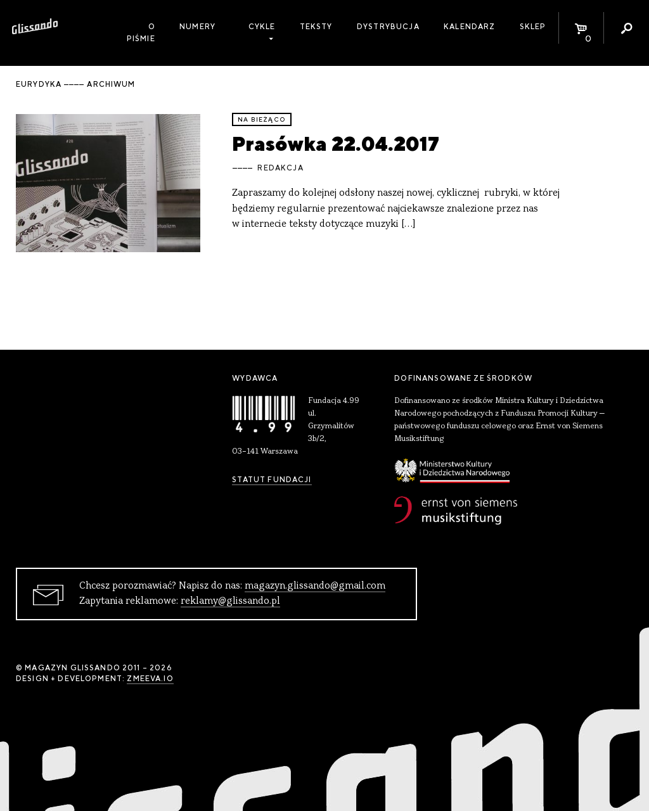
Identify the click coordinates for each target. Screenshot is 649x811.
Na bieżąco (262, 119)
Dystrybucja (388, 26)
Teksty (316, 26)
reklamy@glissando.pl (230, 601)
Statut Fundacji (271, 479)
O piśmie (141, 32)
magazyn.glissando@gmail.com (315, 586)
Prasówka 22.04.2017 (335, 143)
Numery (197, 26)
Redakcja (280, 167)
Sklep (533, 26)
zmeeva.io (150, 678)
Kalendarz (469, 26)
